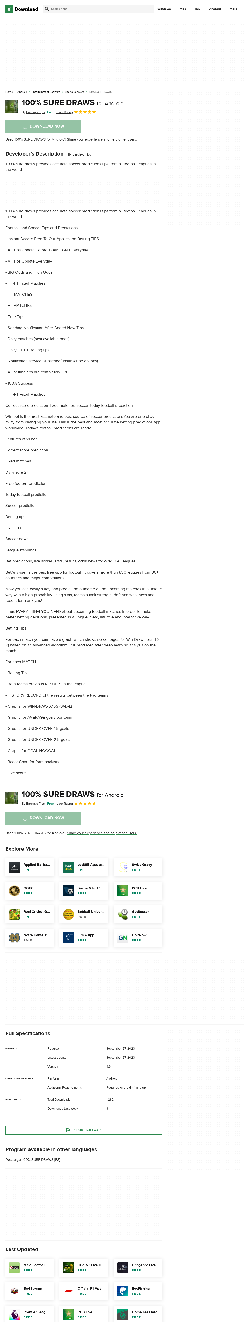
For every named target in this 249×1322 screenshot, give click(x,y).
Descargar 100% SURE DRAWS (29, 1159)
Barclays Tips (82, 154)
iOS (197, 9)
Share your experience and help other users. (102, 139)
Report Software (83, 1130)
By (33, 112)
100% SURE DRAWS (73, 103)
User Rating (76, 111)
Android (215, 9)
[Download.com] (21, 9)
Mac (183, 9)
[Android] (22, 92)
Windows (164, 9)
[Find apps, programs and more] (98, 9)
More (235, 9)
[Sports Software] (74, 92)
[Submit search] (47, 9)
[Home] (9, 92)
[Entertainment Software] (46, 92)
